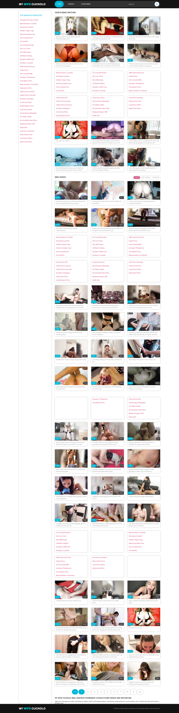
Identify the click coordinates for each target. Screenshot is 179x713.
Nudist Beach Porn (27, 106)
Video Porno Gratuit (27, 91)
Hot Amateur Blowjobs (28, 113)
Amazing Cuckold (26, 27)
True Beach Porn (26, 81)
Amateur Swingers (27, 99)
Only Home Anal (26, 109)
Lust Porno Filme (26, 138)
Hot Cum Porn (25, 48)
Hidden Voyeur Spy (27, 31)
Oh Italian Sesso (26, 117)
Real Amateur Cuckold (28, 23)
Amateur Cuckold (26, 63)
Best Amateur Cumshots (29, 84)
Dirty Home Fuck (26, 134)
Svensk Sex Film (26, 88)
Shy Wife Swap (25, 52)
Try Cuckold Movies (27, 45)
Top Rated (155, 177)
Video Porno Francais (27, 95)
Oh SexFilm (24, 41)
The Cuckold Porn (26, 38)
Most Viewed (145, 177)
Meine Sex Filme (26, 142)
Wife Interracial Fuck (27, 66)
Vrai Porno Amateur (27, 131)
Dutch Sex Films (26, 102)
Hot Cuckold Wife (26, 74)
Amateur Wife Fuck (27, 59)
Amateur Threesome (27, 77)
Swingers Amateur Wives (29, 20)
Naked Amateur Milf (27, 124)
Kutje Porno (24, 70)
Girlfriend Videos (26, 56)
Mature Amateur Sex (27, 34)
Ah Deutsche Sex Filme (28, 120)
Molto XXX (23, 127)
